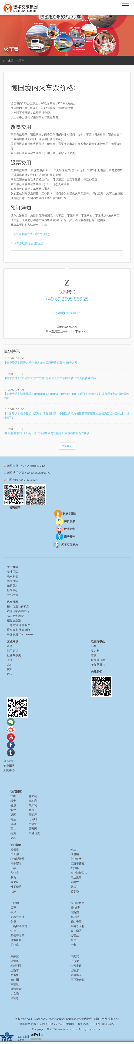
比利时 (33, 819)
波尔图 (14, 979)
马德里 (14, 961)
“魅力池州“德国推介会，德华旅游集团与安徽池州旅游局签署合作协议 (46, 433)
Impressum (73, 1019)
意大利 (33, 796)
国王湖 (14, 854)
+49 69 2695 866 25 (67, 299)
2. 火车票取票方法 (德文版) (27, 243)
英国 (13, 814)
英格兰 (74, 886)
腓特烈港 (76, 907)
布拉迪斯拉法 (78, 872)
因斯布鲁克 (77, 863)
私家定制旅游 (15, 615)
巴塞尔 (74, 970)
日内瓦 (74, 956)
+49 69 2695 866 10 (37, 472)
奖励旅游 (24, 629)
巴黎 (13, 868)
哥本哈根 (16, 940)
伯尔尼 (74, 961)
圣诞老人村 (77, 926)
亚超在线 (113, 1019)
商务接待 (12, 581)
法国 (13, 796)
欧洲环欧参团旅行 (18, 611)
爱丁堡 (74, 891)
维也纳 (74, 854)
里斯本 (14, 970)
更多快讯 (67, 446)
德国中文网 (100, 1019)
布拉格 (74, 868)
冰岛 (13, 838)
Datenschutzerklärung (49, 1019)
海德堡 (14, 849)
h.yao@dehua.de (67, 313)
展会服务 (12, 629)
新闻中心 (12, 590)
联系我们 (12, 576)
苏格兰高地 (17, 917)
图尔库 (14, 944)
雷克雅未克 (77, 979)
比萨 (13, 891)
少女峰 (14, 993)
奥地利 (33, 800)
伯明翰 (14, 903)
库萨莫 (14, 956)
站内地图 (87, 1019)
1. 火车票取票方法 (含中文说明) (30, 234)
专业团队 (12, 571)
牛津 (13, 912)
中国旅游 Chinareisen (21, 634)
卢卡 (73, 944)
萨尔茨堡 (76, 858)
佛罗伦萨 (16, 886)
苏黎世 (14, 984)
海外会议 (24, 625)
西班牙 (33, 810)
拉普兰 (74, 935)
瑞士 (13, 800)
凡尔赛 (14, 872)
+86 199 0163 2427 (25, 479)
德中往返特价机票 (18, 606)
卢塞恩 (14, 998)
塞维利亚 (16, 965)
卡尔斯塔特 (77, 903)
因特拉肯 (16, 989)
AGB (30, 1019)
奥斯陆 (74, 912)
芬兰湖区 (76, 930)
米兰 (73, 849)
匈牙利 (33, 805)
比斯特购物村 (18, 926)
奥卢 (73, 940)
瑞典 (13, 824)
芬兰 (13, 819)
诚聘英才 (12, 585)
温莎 (13, 907)
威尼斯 (14, 882)
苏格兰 (74, 882)
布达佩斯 (76, 877)
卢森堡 (33, 824)
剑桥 (13, 921)
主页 (10, 60)
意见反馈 (12, 595)
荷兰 (13, 828)
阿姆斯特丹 (17, 858)
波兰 (13, 810)
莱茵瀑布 (76, 975)
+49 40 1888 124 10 (32, 465)
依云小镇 (76, 965)
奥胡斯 (74, 917)
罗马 (13, 877)
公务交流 (12, 625)
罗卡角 (14, 975)
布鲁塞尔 (16, 863)
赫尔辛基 (76, 921)
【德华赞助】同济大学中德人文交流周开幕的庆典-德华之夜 (40, 362)
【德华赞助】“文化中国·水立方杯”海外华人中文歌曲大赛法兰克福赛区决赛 (49, 378)
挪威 (13, 805)
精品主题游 (14, 620)
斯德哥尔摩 (17, 935)
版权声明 (20, 1019)
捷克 (13, 833)
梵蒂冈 (33, 828)
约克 (13, 930)
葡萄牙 (33, 814)
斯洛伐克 (34, 833)
